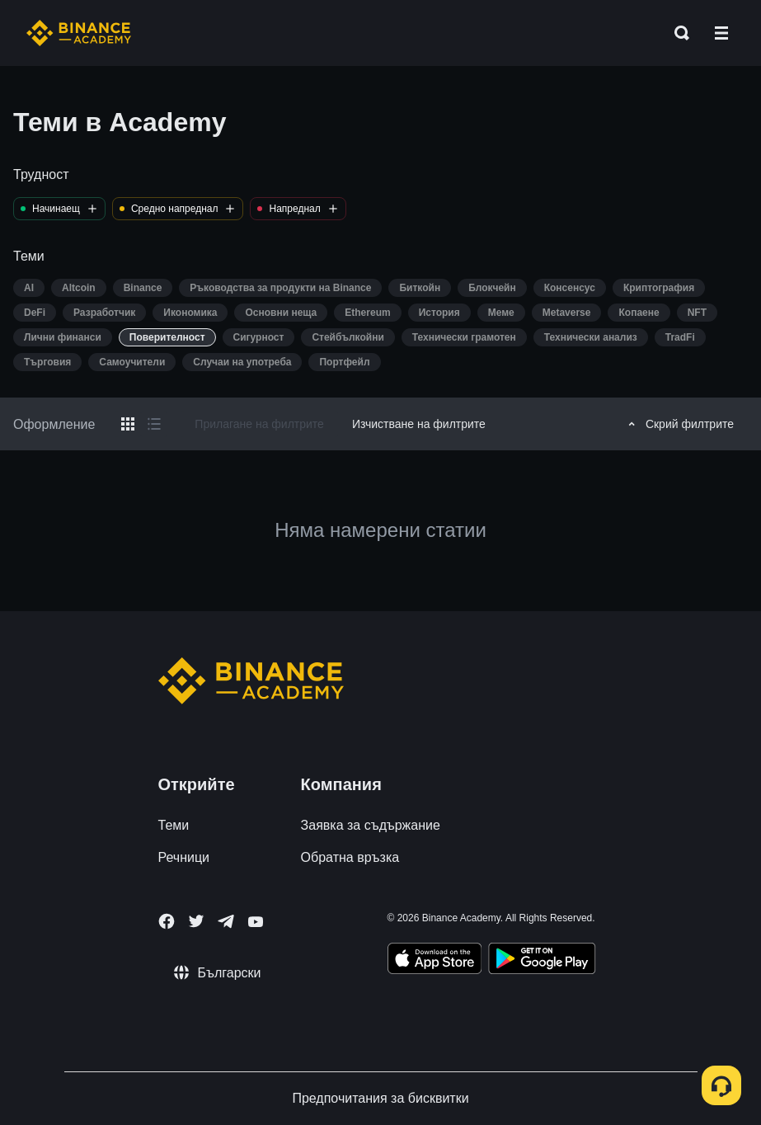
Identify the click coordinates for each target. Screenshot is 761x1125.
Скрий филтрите (678, 424)
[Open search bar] (677, 33)
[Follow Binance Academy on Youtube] (255, 921)
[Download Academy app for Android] (541, 961)
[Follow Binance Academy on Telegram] (226, 921)
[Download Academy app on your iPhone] (435, 961)
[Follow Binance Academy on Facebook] (166, 921)
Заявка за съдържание (370, 825)
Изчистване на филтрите (419, 424)
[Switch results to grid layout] (128, 424)
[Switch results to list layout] (154, 424)
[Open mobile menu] (721, 33)
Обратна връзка (350, 857)
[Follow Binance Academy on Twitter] (196, 921)
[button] (721, 33)
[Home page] (78, 33)
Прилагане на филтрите (259, 424)
